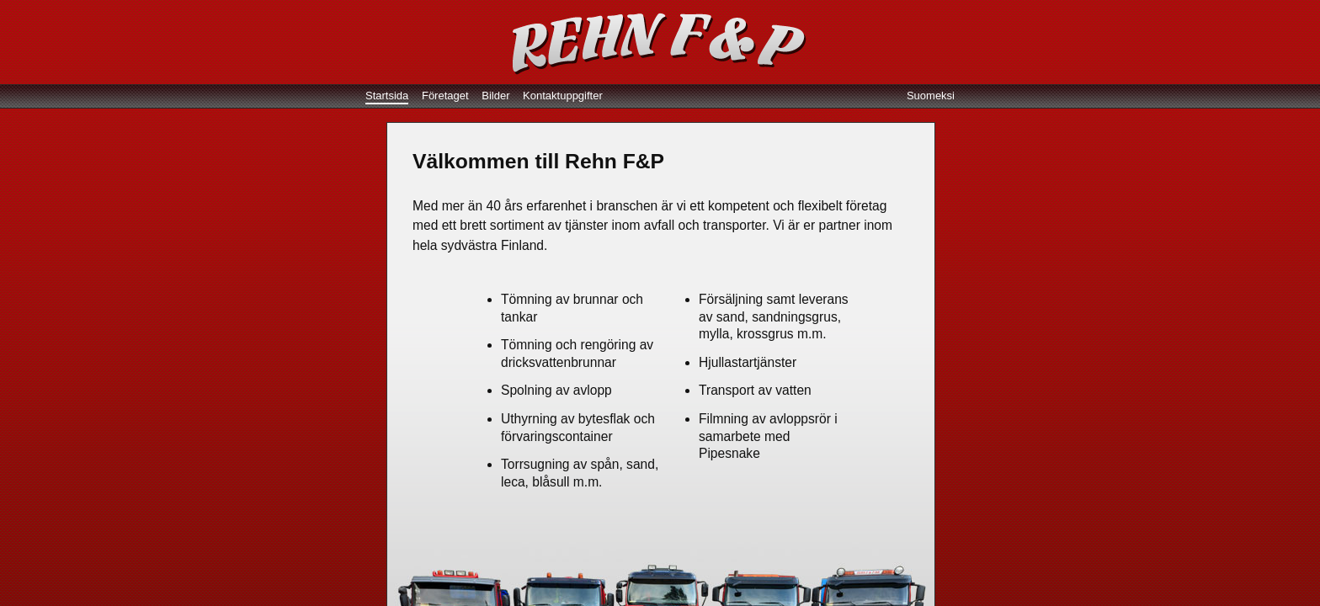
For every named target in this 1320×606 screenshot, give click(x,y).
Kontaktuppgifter (563, 95)
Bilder (495, 95)
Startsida (386, 95)
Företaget (445, 95)
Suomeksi (931, 95)
